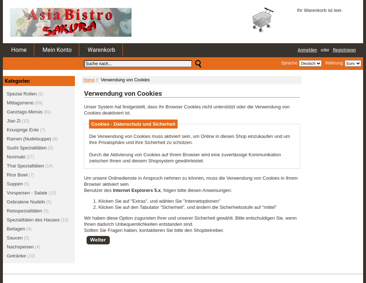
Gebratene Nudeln (26, 202)
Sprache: (289, 63)
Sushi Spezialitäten (27, 148)
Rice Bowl (17, 175)
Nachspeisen (20, 247)
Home (19, 49)
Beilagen (16, 229)
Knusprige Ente (23, 129)
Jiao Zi (14, 120)
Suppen (15, 184)
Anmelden (307, 50)
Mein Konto (57, 49)
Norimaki (16, 157)
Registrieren (344, 50)
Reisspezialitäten (24, 211)
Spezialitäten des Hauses (33, 220)
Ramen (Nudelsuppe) (29, 139)
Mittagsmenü (20, 102)
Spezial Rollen (22, 93)
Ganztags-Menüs (25, 111)
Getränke (16, 256)
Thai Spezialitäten (25, 166)
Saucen (15, 238)
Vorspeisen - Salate (27, 193)
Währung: (333, 63)
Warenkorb (101, 49)
